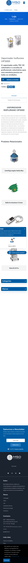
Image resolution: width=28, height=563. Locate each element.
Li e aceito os (16, 449)
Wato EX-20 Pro (14, 268)
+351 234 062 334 (7, 526)
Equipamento (12, 19)
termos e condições (19, 449)
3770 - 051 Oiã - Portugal (9, 523)
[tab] (14, 96)
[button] (17, 252)
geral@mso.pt (6, 531)
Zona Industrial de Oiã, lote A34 (10, 521)
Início (6, 19)
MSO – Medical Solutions (9, 519)
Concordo (6, 560)
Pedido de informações (14, 100)
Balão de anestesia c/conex (14, 202)
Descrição (14, 95)
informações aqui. (15, 556)
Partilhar (3, 87)
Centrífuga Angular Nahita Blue (14, 170)
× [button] (24, 229)
